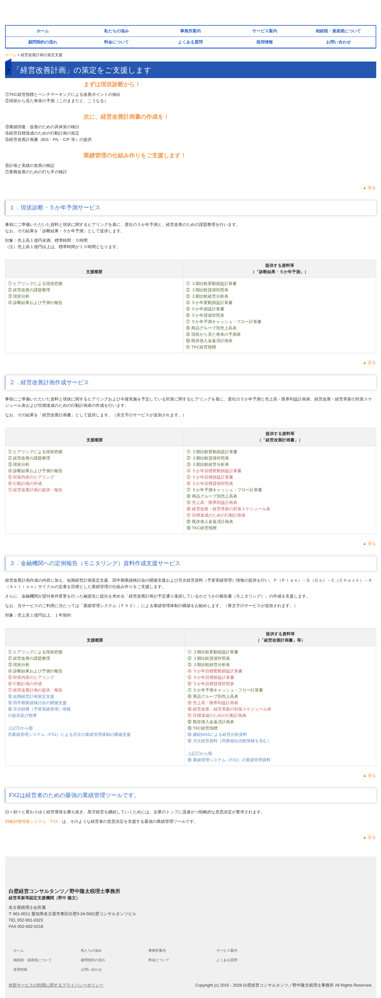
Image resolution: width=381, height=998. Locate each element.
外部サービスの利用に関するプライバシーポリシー (56, 985)
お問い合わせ (338, 42)
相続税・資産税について (338, 31)
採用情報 (264, 42)
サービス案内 (264, 31)
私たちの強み (116, 31)
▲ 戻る (369, 187)
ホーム (42, 31)
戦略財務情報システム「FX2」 (33, 821)
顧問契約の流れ (42, 42)
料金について (116, 42)
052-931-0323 (30, 920)
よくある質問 (190, 42)
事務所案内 (190, 31)
